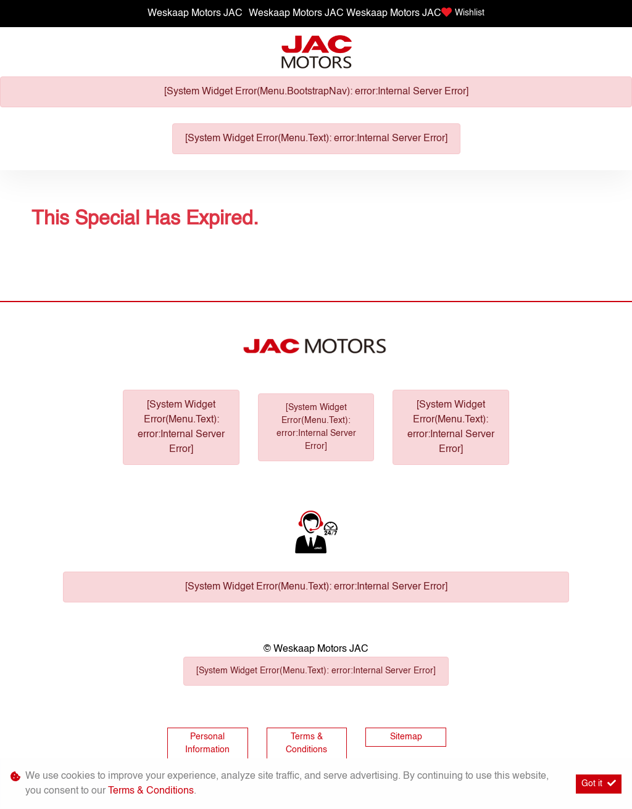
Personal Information (207, 743)
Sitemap (406, 737)
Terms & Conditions (306, 743)
